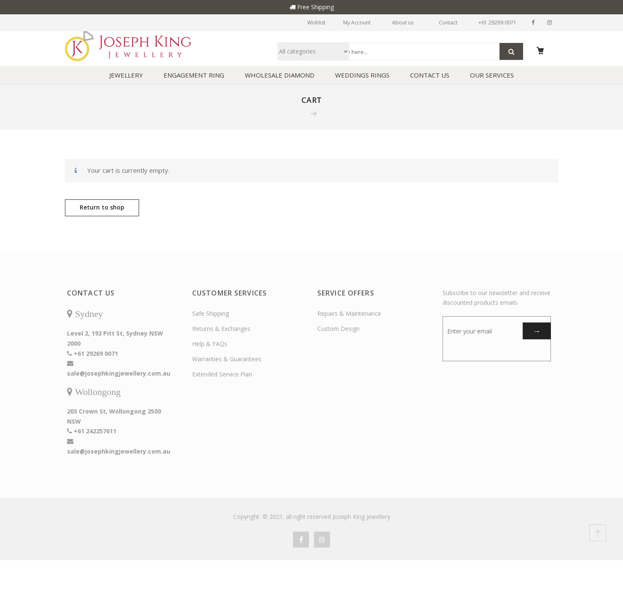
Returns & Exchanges (221, 331)
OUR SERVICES (492, 77)
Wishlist (297, 22)
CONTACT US (429, 77)
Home (295, 116)
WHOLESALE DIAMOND (279, 77)
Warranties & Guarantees (226, 361)
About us (394, 22)
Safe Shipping (210, 316)
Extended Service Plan (222, 377)
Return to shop (102, 209)
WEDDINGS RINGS (362, 77)
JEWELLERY (126, 77)
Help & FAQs (209, 346)
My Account (345, 22)
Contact (440, 22)
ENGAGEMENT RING (194, 77)
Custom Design (338, 331)
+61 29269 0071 (494, 22)
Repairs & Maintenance (349, 316)
